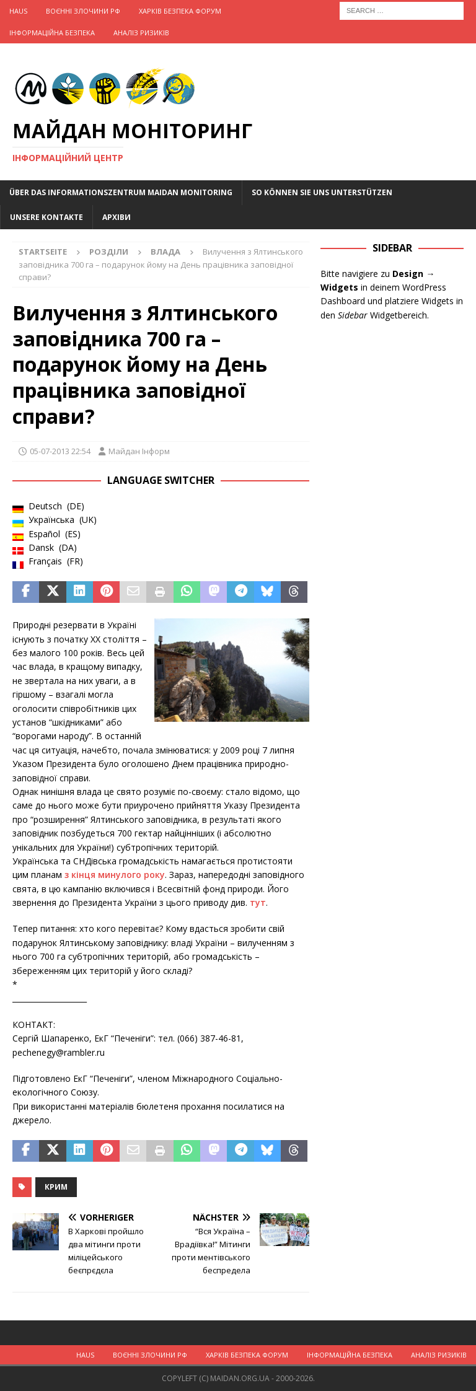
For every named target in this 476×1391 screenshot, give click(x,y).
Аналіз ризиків (141, 32)
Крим (56, 1187)
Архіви (116, 217)
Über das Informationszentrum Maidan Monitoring (120, 192)
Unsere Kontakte (46, 217)
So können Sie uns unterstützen (322, 192)
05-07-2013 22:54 (60, 451)
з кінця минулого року (114, 874)
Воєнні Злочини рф (83, 10)
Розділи (108, 251)
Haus (18, 10)
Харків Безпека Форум (180, 10)
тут (258, 902)
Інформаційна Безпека (52, 32)
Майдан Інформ (139, 451)
